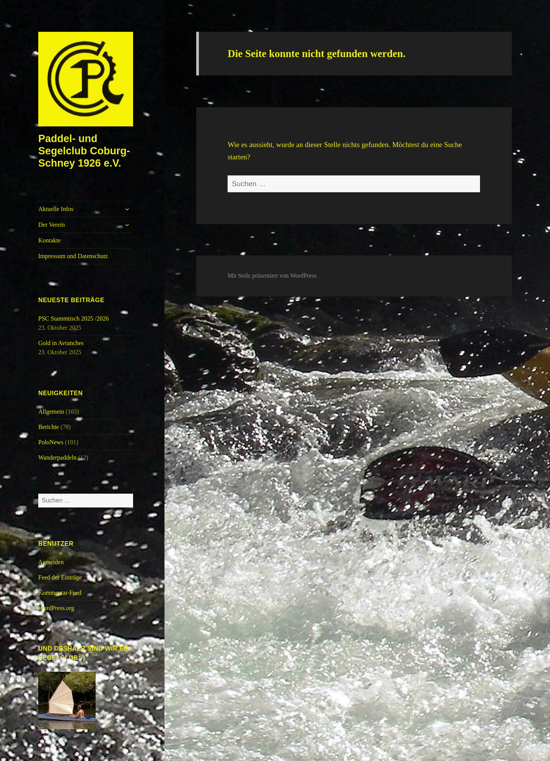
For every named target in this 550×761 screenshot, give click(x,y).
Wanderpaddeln (57, 457)
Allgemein (51, 411)
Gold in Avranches (61, 343)
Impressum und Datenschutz (73, 256)
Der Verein (51, 224)
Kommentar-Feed (59, 592)
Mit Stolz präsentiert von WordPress (272, 275)
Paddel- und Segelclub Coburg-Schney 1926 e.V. (84, 151)
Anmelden (51, 562)
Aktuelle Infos (55, 209)
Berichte (48, 427)
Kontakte (49, 240)
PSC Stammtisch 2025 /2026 (73, 318)
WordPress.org (56, 608)
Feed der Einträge (60, 577)
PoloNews (50, 442)
